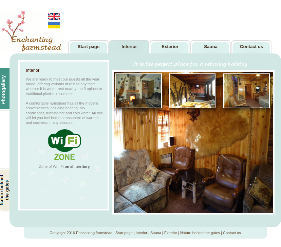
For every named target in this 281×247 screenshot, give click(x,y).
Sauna (155, 233)
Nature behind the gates (200, 233)
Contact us (232, 233)
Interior (141, 233)
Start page (124, 233)
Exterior (170, 233)
